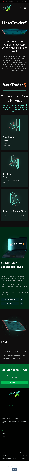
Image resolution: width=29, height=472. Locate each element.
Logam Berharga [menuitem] (6, 442)
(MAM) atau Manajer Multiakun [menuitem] (10, 418)
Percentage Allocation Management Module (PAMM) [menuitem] (14, 422)
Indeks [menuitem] (3, 436)
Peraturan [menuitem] (5, 455)
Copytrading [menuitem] (23, 455)
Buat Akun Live (14, 382)
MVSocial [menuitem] (22, 458)
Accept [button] (14, 469)
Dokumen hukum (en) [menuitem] (8, 461)
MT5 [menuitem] (21, 452)
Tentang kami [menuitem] (6, 452)
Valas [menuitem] (3, 433)
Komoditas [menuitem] (5, 439)
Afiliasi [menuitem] (4, 415)
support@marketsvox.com (14, 405)
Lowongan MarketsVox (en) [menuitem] (9, 458)
